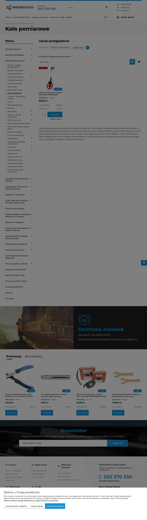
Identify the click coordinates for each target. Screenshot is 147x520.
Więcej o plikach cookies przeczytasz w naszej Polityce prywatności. (31, 500)
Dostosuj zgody (37, 506)
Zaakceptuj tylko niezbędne (16, 506)
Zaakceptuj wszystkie (55, 506)
